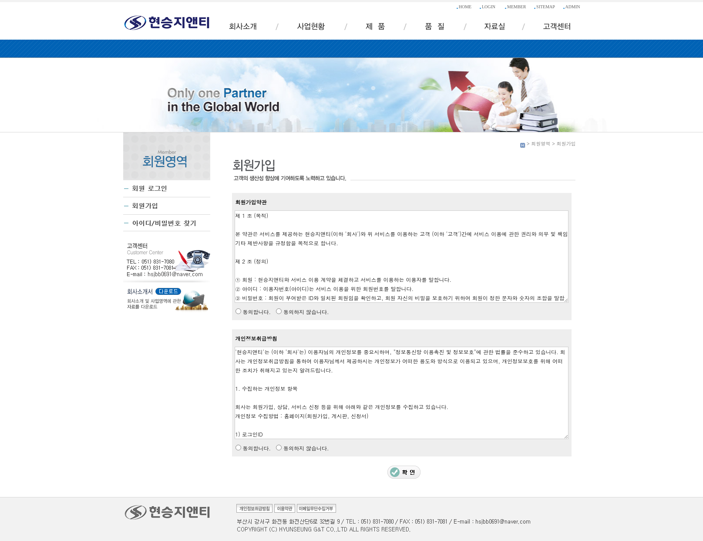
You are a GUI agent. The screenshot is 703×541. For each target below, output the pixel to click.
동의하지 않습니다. (306, 311)
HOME (465, 6)
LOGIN (488, 6)
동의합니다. (257, 311)
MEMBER (516, 6)
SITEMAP (545, 6)
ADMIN (572, 6)
